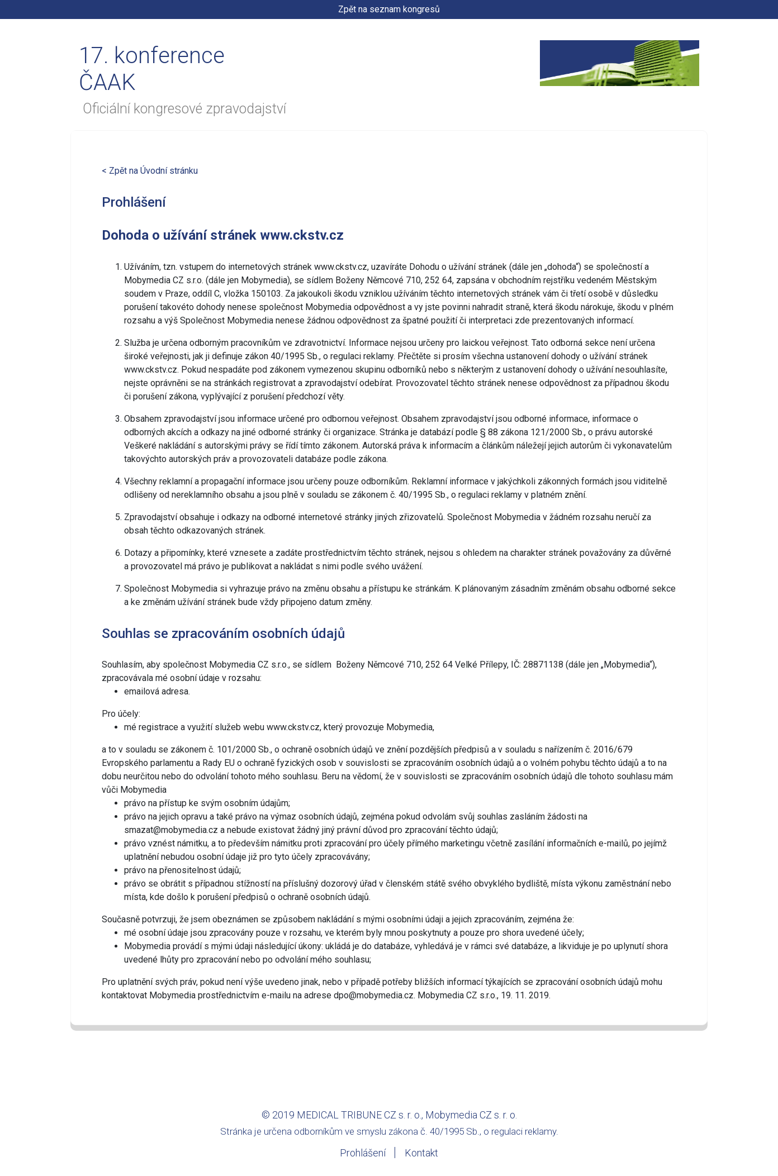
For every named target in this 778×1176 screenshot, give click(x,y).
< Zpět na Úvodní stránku (150, 170)
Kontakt (421, 1153)
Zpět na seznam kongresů (389, 9)
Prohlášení (363, 1153)
